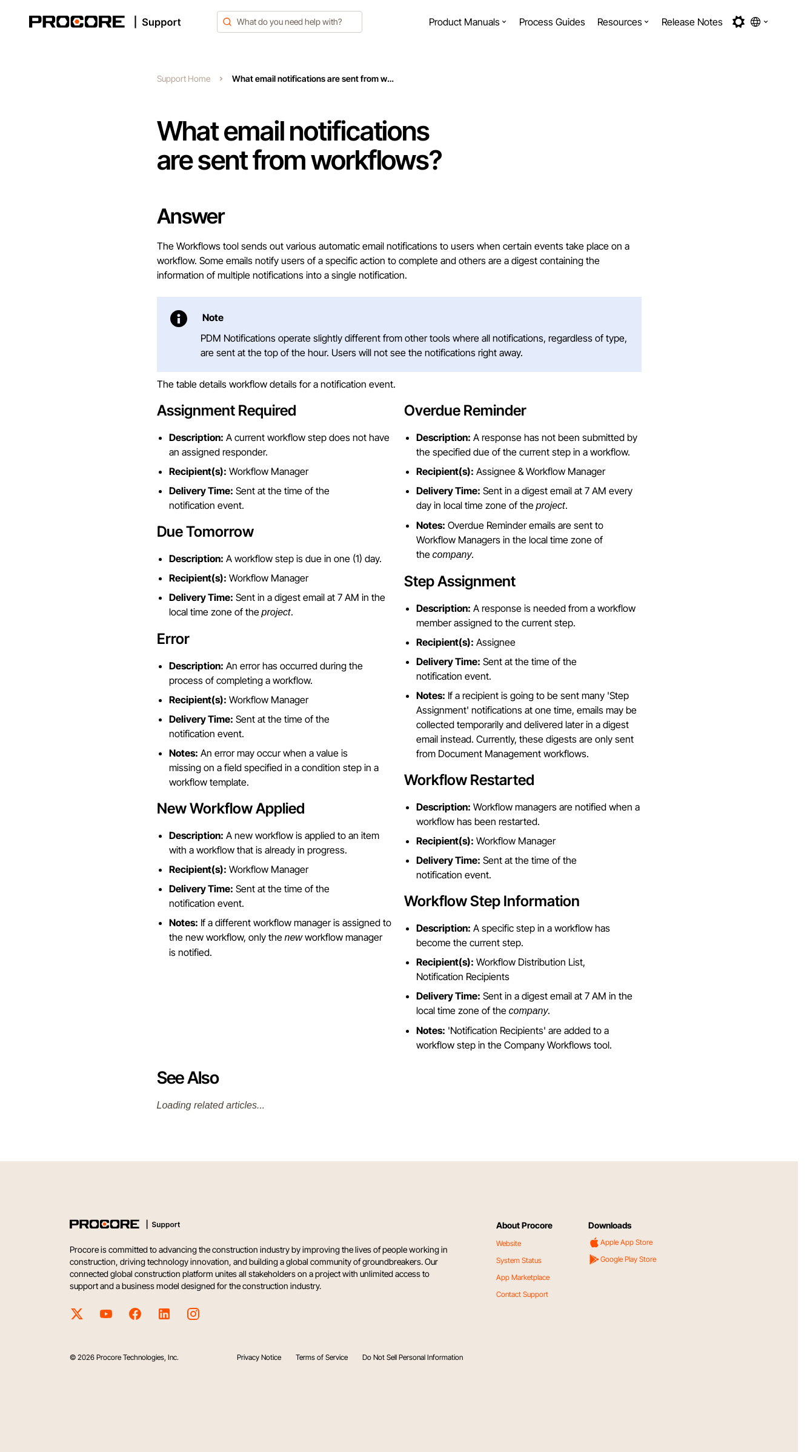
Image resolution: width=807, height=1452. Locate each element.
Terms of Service (322, 1357)
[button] (468, 22)
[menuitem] (468, 22)
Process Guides (552, 22)
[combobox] (289, 22)
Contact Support (522, 1294)
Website (508, 1243)
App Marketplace (523, 1277)
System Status (519, 1260)
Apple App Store (620, 1242)
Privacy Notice (259, 1357)
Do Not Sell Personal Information (412, 1357)
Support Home (183, 78)
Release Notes (692, 22)
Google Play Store (622, 1259)
